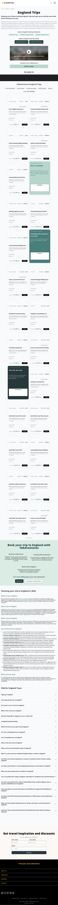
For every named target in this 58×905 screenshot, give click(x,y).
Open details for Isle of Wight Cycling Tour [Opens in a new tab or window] (18, 110)
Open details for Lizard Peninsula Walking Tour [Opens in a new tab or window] (18, 246)
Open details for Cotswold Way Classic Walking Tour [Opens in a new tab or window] (39, 450)
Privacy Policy (15, 898)
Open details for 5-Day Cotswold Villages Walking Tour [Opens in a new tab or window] (18, 144)
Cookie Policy (42, 898)
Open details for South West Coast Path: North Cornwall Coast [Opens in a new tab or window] (18, 519)
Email (13, 845)
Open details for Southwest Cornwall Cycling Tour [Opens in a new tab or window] (18, 314)
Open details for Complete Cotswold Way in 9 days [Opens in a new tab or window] (39, 314)
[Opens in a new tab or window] (2, 893)
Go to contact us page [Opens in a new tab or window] (39, 178)
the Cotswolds (25, 599)
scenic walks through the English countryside (20, 609)
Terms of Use (23, 898)
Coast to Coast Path (9, 658)
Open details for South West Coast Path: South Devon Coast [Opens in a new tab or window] (18, 416)
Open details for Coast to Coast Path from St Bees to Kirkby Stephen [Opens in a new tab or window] (18, 280)
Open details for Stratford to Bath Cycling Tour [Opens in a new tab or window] (18, 485)
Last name (32, 839)
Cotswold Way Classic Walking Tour (13, 655)
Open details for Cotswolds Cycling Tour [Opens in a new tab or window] (18, 348)
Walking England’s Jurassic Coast (13, 667)
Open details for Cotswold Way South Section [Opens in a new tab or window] (18, 178)
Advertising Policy (33, 898)
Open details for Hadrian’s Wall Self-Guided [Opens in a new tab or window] (39, 144)
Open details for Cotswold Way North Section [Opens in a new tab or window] (39, 212)
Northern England (23, 600)
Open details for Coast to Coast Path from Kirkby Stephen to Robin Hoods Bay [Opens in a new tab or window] (39, 348)
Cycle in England (5, 613)
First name (15, 839)
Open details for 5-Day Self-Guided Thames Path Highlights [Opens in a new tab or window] (39, 110)
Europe (7, 8)
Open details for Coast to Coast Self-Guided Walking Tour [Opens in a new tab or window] (39, 519)
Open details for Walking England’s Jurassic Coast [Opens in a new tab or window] (18, 212)
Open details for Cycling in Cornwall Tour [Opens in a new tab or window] (39, 382)
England (12, 8)
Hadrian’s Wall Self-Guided (11, 638)
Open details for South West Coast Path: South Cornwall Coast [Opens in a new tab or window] (39, 485)
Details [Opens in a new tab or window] (24, 124)
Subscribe (29, 852)
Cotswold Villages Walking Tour (12, 642)
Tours (2, 8)
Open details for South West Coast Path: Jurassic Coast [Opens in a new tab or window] (39, 416)
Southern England (28, 601)
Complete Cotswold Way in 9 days (13, 645)
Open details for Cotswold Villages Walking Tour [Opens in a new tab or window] (39, 280)
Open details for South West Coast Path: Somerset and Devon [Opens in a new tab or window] (18, 450)
